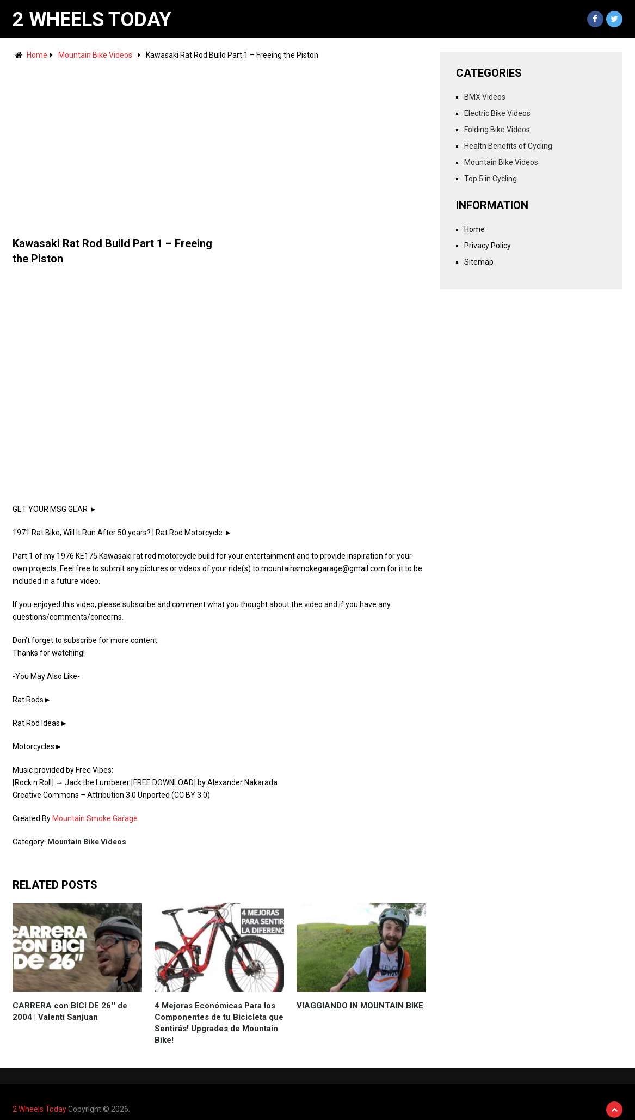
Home (37, 55)
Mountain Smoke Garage (95, 818)
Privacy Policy (487, 245)
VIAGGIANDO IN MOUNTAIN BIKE (360, 1006)
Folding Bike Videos (497, 129)
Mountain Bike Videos (95, 55)
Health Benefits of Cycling (508, 146)
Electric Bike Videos (497, 113)
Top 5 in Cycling (490, 178)
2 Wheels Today (92, 19)
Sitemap (479, 262)
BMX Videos (484, 97)
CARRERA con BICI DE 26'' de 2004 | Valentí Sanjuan (70, 1011)
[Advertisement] (219, 143)
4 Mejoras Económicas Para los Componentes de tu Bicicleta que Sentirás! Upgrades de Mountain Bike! (219, 1023)
